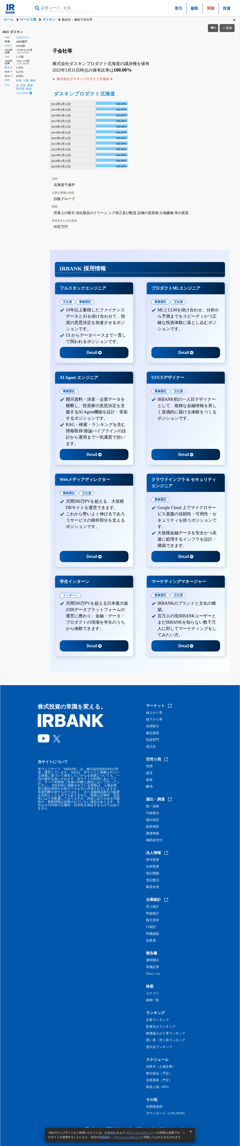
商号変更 (152, 860)
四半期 (20, 88)
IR (17, 85)
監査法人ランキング (161, 1026)
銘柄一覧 (152, 1000)
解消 (149, 786)
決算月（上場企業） (161, 1066)
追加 (227, 28)
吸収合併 (152, 887)
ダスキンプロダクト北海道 (84, 93)
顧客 (194, 8)
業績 (30, 85)
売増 (149, 766)
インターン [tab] (70, 595)
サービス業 (28, 19)
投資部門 (152, 740)
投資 (226, 8)
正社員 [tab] (67, 302)
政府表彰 (152, 826)
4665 (7, 37)
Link (7, 84)
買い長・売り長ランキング (165, 1040)
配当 (7, 67)
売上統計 (152, 906)
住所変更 (152, 866)
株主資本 (152, 920)
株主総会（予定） (159, 1073)
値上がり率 (154, 712)
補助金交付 (154, 840)
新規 (149, 780)
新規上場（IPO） (158, 1087)
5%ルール (153, 973)
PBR (7, 56)
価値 (28, 88)
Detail (94, 352)
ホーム (9, 19)
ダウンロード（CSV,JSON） (166, 1113)
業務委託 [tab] (85, 302)
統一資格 (152, 806)
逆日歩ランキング (159, 1047)
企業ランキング (157, 1020)
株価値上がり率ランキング (165, 1033)
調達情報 (152, 833)
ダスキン (49, 19)
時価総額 (152, 933)
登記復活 (152, 880)
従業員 (151, 940)
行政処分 (152, 813)
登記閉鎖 (152, 873)
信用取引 (152, 726)
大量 (26, 80)
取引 (178, 8)
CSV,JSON (24, 93)
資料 (7, 80)
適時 (33, 80)
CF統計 (151, 927)
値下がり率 (154, 719)
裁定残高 (152, 733)
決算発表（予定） (159, 1080)
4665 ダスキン (12, 32)
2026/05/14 (22, 37)
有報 (19, 80)
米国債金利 (154, 1106)
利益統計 (152, 913)
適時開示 (152, 960)
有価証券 (152, 967)
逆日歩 (151, 746)
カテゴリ (152, 993)
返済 (149, 773)
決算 (23, 85)
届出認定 (152, 820)
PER (7, 45)
